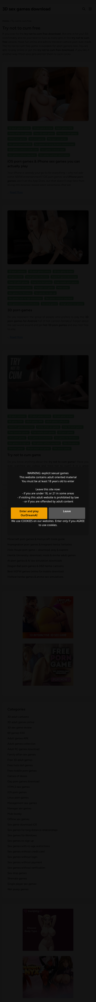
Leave (67, 511)
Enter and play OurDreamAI (29, 513)
